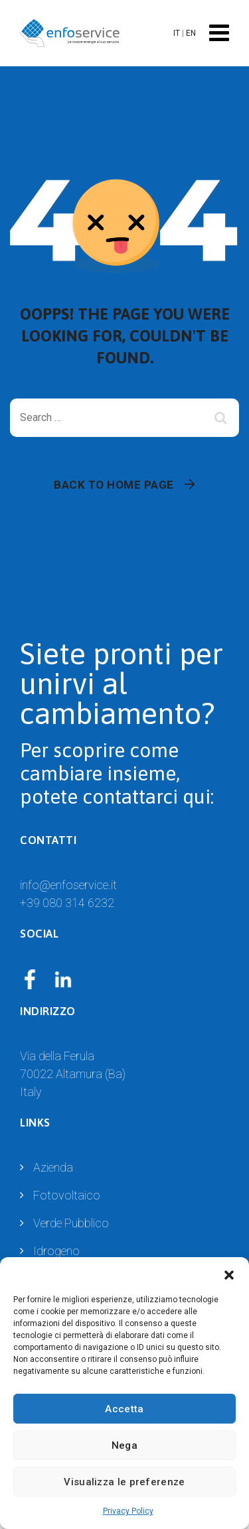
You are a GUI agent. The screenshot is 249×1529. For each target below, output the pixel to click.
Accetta (124, 1409)
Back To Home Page (114, 484)
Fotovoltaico (66, 1195)
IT (176, 33)
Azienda (53, 1167)
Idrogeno (56, 1251)
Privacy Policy (128, 1511)
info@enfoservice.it (68, 885)
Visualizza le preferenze (124, 1482)
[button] (229, 1273)
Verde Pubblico (71, 1223)
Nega (124, 1445)
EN (191, 33)
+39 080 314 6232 (67, 903)
